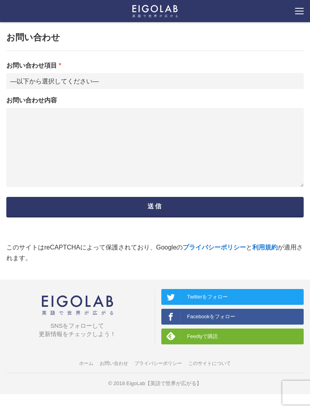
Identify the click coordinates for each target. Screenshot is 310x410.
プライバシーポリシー (214, 263)
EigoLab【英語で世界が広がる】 (164, 399)
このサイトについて (209, 379)
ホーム (86, 379)
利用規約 (265, 263)
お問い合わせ (114, 379)
